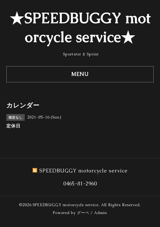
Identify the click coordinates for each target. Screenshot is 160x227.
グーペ (83, 212)
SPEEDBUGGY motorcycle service (66, 204)
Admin (100, 212)
